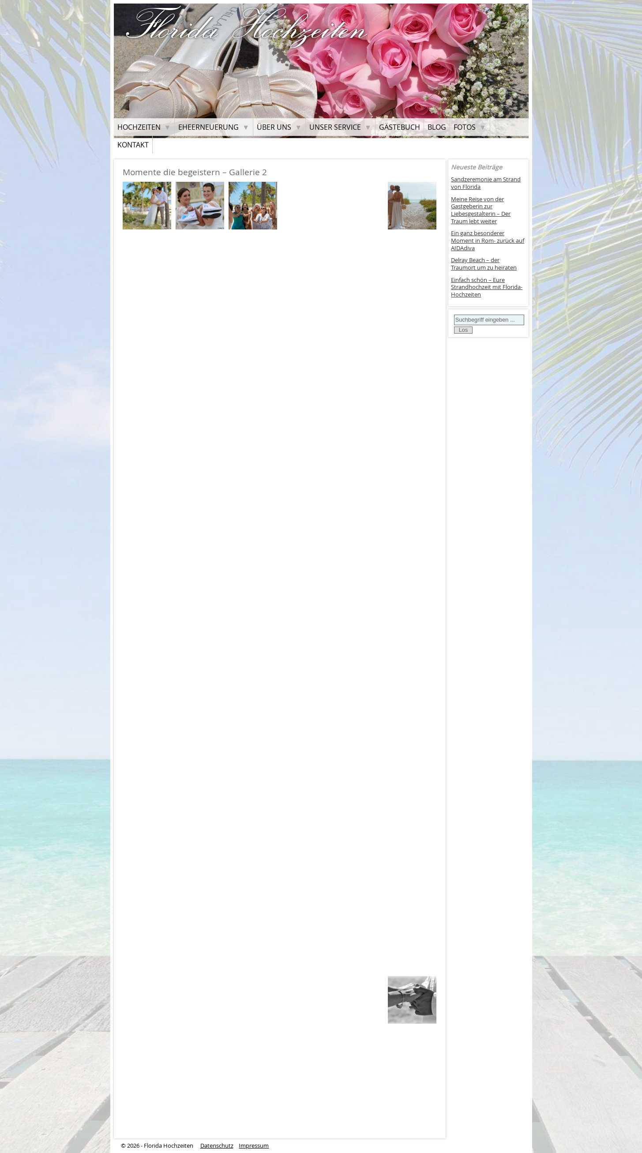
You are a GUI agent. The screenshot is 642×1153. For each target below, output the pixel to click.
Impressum (254, 1145)
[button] (147, 205)
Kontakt (133, 145)
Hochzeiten (139, 127)
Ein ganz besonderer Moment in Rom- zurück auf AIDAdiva (487, 240)
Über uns (274, 127)
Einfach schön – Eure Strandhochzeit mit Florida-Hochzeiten (486, 287)
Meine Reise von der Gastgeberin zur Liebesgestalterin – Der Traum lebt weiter (481, 210)
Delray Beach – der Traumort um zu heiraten (484, 263)
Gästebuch (399, 127)
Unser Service (335, 127)
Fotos (465, 127)
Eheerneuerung (208, 127)
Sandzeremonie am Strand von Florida (486, 183)
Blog (437, 127)
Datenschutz (216, 1145)
